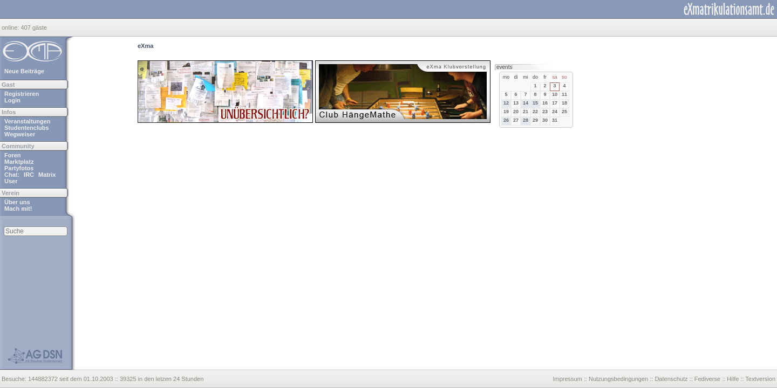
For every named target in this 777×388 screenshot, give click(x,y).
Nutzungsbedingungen (618, 379)
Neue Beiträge (24, 71)
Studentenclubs (26, 127)
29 (535, 120)
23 (545, 111)
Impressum (567, 379)
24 (554, 111)
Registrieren (21, 94)
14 (525, 103)
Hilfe (733, 379)
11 (564, 94)
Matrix (47, 174)
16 (545, 103)
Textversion (760, 379)
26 (506, 120)
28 (525, 120)
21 (525, 111)
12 (506, 103)
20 (516, 111)
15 (535, 103)
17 (554, 103)
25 (564, 111)
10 (554, 94)
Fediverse (707, 379)
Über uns (17, 202)
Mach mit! (18, 208)
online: (11, 27)
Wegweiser (19, 134)
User (10, 181)
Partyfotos (18, 168)
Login (12, 100)
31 (554, 120)
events (504, 67)
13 (516, 103)
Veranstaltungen (27, 121)
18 (564, 103)
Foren (12, 155)
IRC (29, 174)
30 (545, 120)
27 (516, 120)
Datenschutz (671, 379)
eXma (145, 46)
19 (506, 111)
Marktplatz (18, 161)
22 (535, 111)
